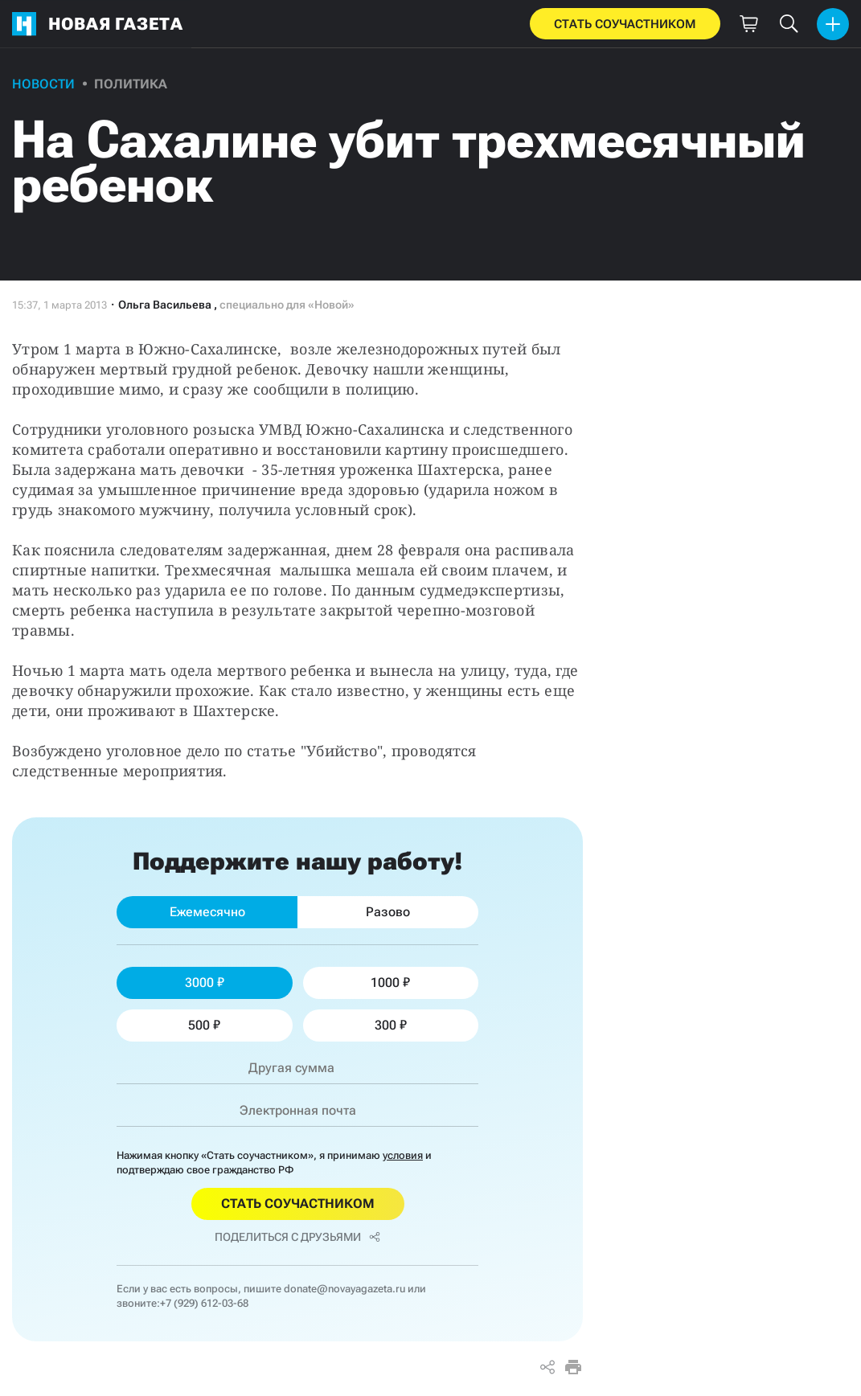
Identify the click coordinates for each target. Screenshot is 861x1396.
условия (403, 1155)
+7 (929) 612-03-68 (204, 1303)
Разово (388, 911)
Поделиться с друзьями (297, 1236)
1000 (390, 982)
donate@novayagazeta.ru (344, 1289)
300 (391, 1025)
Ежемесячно (207, 911)
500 (204, 1025)
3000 (204, 982)
